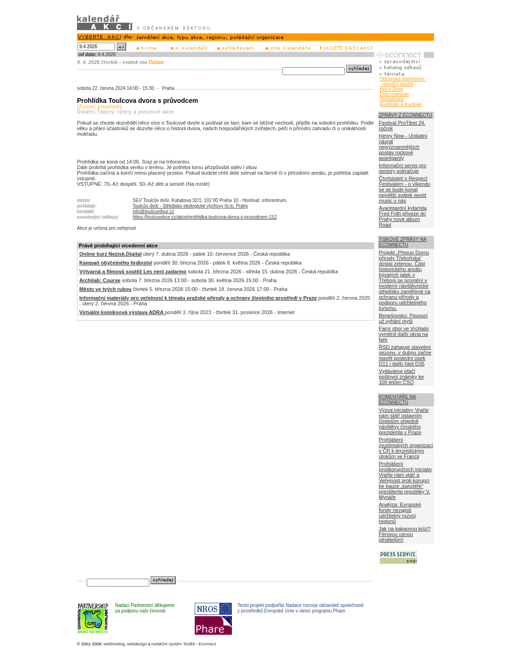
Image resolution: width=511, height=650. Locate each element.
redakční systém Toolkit (173, 644)
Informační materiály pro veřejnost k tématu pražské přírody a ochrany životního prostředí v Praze (198, 298)
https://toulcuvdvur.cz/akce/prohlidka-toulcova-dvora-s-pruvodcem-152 (205, 217)
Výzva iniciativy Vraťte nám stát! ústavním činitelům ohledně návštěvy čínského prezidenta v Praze (404, 421)
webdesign (137, 644)
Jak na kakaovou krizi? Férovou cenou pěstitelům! (404, 534)
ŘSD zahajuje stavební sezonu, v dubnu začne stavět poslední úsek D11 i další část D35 (405, 355)
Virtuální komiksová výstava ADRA (122, 312)
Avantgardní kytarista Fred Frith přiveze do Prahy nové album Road (403, 216)
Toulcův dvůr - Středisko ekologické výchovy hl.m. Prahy (190, 205)
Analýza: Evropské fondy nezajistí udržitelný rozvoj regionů (400, 513)
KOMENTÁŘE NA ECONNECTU (397, 399)
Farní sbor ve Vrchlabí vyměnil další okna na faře (404, 334)
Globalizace (392, 99)
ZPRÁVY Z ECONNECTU (405, 115)
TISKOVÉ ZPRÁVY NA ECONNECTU (403, 242)
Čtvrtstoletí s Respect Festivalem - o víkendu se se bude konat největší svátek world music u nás (404, 189)
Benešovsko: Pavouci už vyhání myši (403, 318)
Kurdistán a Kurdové (401, 104)
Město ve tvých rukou (105, 289)
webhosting (114, 644)
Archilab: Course (100, 280)
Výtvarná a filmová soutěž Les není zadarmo (132, 271)
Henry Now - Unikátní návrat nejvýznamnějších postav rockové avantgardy (403, 147)
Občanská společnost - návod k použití (403, 81)
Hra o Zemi (391, 89)
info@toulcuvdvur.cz (153, 211)
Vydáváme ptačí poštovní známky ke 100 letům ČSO (401, 376)
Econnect (207, 644)
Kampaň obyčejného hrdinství (115, 262)
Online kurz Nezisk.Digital (110, 254)
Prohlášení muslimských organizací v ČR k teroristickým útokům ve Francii (406, 448)
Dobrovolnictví (394, 94)
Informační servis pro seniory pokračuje (403, 168)
